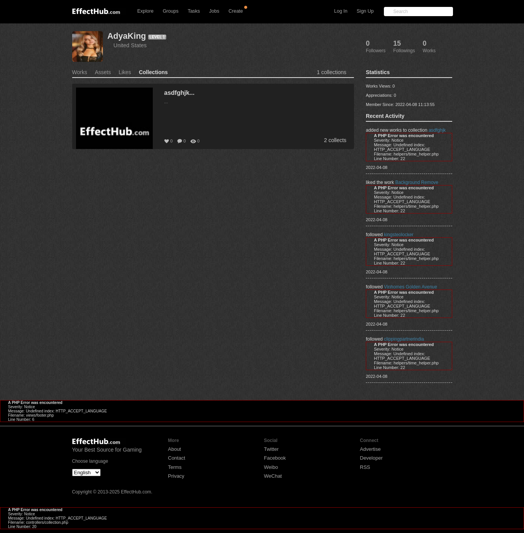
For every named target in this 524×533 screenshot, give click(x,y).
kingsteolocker (398, 234)
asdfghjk (437, 130)
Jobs (214, 11)
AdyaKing (126, 36)
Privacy (176, 476)
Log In (340, 11)
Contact (176, 458)
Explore (145, 11)
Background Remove (416, 182)
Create (235, 11)
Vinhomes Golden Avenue (410, 287)
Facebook (275, 458)
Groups (171, 11)
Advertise (370, 449)
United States (130, 45)
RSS (365, 467)
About (174, 449)
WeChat (273, 476)
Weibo (271, 467)
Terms (175, 467)
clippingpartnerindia (404, 339)
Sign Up (365, 11)
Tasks (194, 11)
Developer (371, 458)
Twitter (271, 449)
